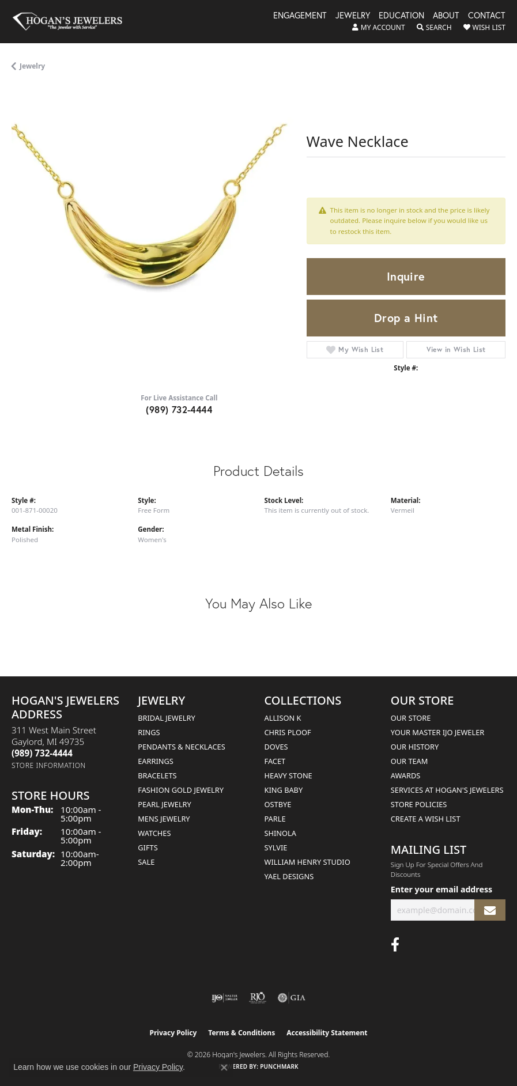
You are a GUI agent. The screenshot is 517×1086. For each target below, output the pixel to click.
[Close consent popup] (224, 1067)
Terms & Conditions (241, 1033)
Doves (276, 746)
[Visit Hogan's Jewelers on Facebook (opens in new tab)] (395, 945)
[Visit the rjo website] (257, 997)
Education (401, 16)
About (446, 16)
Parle (275, 818)
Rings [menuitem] (149, 732)
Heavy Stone (288, 775)
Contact (486, 16)
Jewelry (352, 16)
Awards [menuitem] (406, 775)
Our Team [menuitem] (409, 761)
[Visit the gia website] (291, 997)
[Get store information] (49, 765)
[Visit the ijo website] (224, 997)
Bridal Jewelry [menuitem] (166, 718)
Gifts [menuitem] (147, 847)
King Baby (284, 790)
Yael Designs (289, 876)
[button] (378, 27)
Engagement (300, 16)
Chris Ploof (288, 732)
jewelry (32, 66)
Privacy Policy (173, 1033)
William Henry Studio (307, 862)
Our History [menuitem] (415, 746)
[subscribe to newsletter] (489, 910)
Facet (275, 761)
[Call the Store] (42, 753)
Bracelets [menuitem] (157, 775)
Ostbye (278, 804)
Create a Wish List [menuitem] (426, 818)
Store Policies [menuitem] (419, 804)
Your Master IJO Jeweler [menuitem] (438, 732)
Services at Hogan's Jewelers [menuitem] (447, 790)
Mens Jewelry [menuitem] (164, 818)
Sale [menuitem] (146, 862)
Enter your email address (441, 889)
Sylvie (276, 847)
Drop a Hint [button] (405, 318)
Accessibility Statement (326, 1033)
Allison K (283, 718)
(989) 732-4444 (179, 409)
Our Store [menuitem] (411, 718)
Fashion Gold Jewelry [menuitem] (181, 790)
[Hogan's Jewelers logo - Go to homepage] (73, 22)
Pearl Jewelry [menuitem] (164, 804)
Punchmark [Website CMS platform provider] (279, 1066)
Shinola (280, 833)
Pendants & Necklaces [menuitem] (181, 746)
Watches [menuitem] (154, 833)
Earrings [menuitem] (155, 761)
